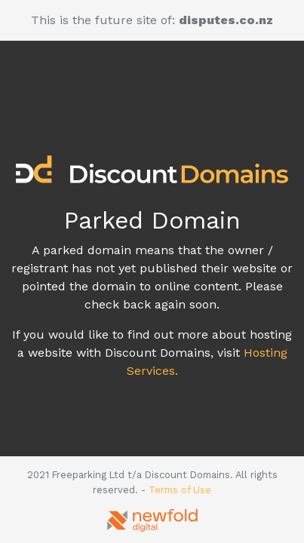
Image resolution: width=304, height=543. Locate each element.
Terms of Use (180, 489)
